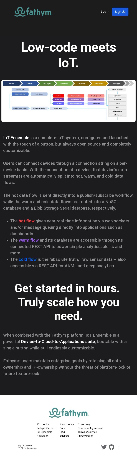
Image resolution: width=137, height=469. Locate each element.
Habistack (42, 435)
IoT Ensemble (44, 432)
